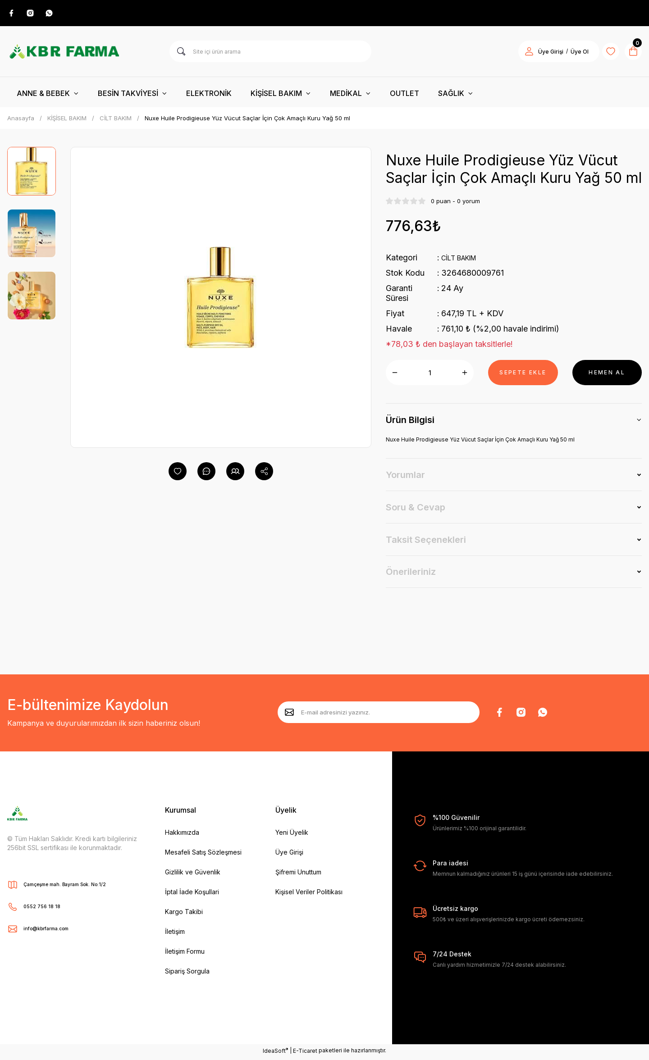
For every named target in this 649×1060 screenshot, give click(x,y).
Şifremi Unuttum (298, 874)
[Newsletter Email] (379, 715)
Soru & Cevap (415, 510)
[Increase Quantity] (465, 375)
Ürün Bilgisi (410, 422)
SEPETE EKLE (523, 375)
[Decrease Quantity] (395, 375)
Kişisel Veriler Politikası (309, 894)
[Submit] (289, 715)
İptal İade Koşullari (192, 894)
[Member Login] (517, 54)
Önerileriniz (411, 574)
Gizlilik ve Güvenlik (192, 874)
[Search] (270, 54)
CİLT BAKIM (464, 260)
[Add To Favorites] (178, 474)
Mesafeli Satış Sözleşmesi (203, 855)
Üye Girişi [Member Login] (539, 54)
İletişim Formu (185, 954)
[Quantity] (430, 375)
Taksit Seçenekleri (426, 542)
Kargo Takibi (184, 914)
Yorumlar (405, 477)
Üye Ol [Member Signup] (568, 54)
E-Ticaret (305, 1053)
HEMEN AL (607, 375)
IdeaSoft (275, 1053)
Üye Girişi (289, 855)
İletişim (175, 934)
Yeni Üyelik (291, 835)
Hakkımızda (182, 835)
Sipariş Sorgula (187, 974)
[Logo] (64, 54)
